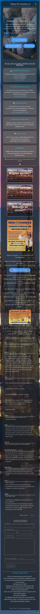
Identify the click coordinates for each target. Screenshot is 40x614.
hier (25, 331)
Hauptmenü (29, 46)
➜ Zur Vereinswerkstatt (20, 96)
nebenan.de (27, 334)
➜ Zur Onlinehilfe (20, 80)
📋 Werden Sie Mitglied (13, 46)
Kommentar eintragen (25, 337)
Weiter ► (32, 341)
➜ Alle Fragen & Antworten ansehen (20, 601)
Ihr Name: (20, 525)
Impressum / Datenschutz (26, 608)
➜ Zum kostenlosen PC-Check (19, 112)
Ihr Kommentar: (20, 545)
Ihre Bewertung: (18, 531)
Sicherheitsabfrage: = (19, 560)
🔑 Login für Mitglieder (19, 40)
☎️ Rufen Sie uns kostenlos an (20, 270)
